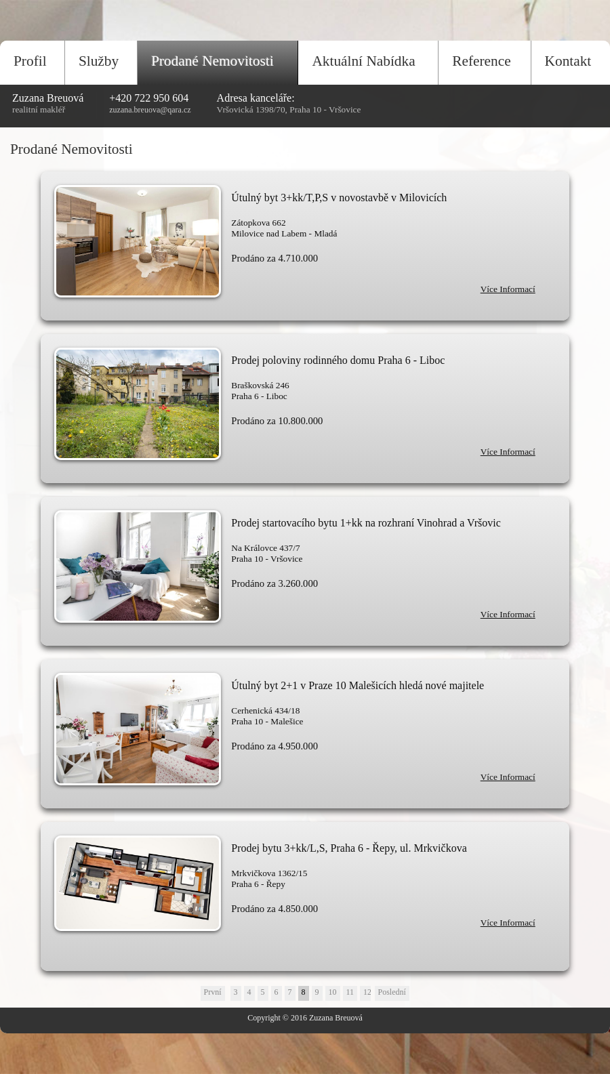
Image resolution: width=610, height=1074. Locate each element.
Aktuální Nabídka (363, 61)
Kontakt (568, 61)
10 (333, 992)
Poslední (392, 992)
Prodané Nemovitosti (212, 61)
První (213, 992)
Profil (30, 61)
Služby (99, 61)
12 (367, 992)
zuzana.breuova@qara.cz (149, 110)
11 (350, 992)
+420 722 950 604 (148, 98)
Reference (481, 61)
